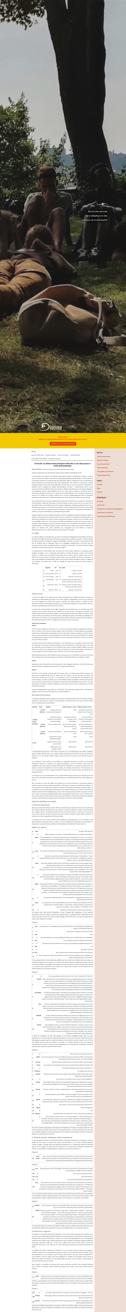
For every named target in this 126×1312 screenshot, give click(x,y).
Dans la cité (100, 505)
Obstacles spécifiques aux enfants (44, 801)
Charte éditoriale (75, 455)
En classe (100, 501)
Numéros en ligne (50, 455)
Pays (98, 488)
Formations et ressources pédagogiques (110, 509)
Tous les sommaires (63, 455)
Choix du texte (37, 594)
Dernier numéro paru (37, 455)
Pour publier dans (39, 458)
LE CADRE (35, 533)
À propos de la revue (54, 458)
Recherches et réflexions (105, 512)
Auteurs (99, 492)
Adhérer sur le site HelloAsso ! (63, 443)
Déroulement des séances (41, 695)
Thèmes (99, 484)
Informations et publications (106, 516)
